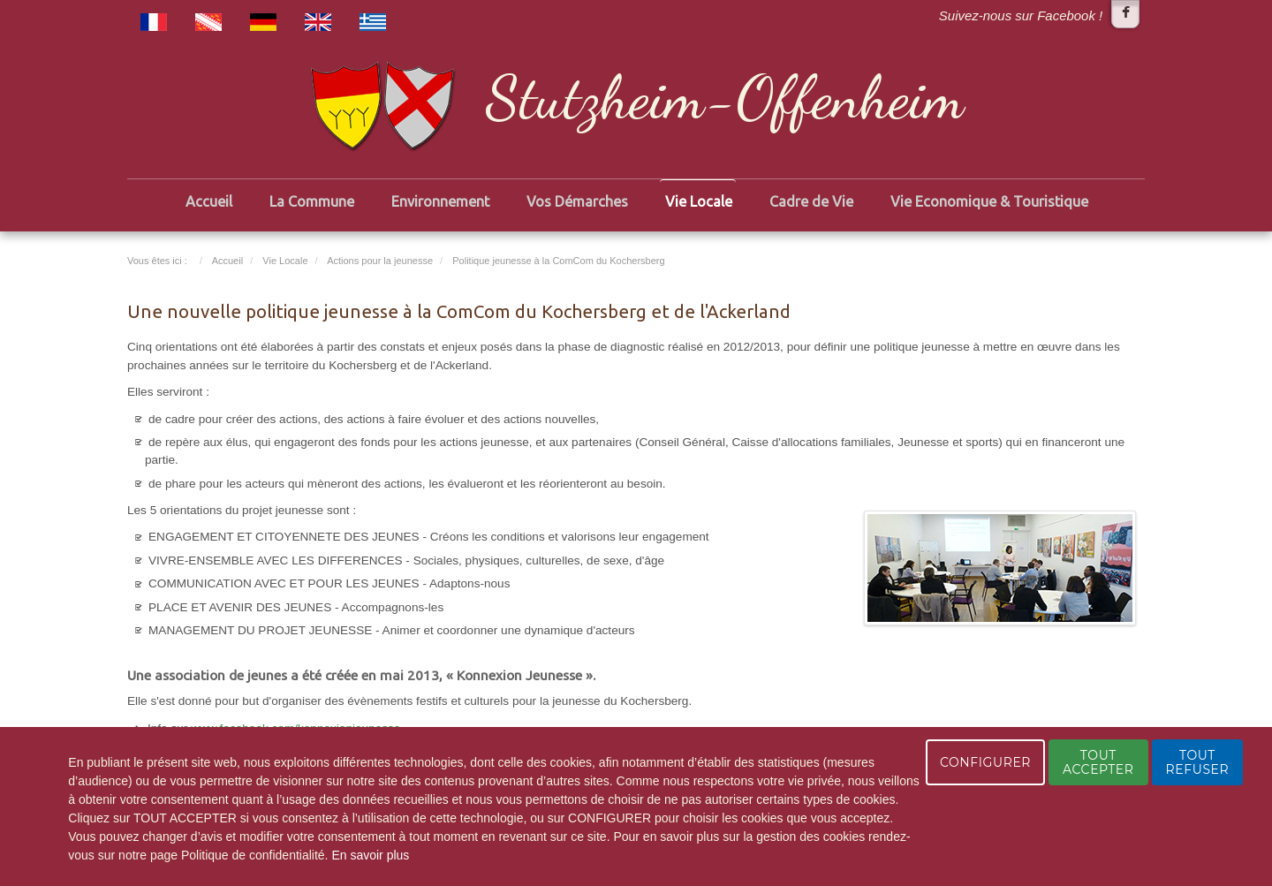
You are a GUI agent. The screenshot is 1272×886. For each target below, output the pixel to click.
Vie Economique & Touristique (989, 201)
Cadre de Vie (811, 201)
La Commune (311, 201)
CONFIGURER (985, 762)
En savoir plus (370, 855)
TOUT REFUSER (1198, 762)
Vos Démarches (577, 201)
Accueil (209, 201)
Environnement (440, 201)
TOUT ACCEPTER (1098, 762)
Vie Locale (698, 201)
